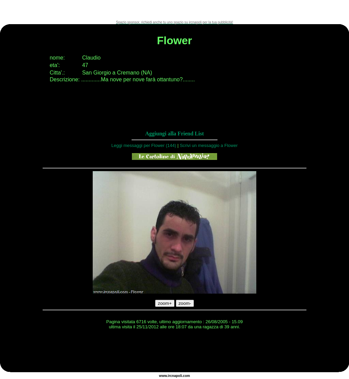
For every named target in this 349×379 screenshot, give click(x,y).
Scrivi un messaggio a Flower (209, 145)
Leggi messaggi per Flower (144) (143, 145)
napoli (177, 376)
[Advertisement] (174, 10)
